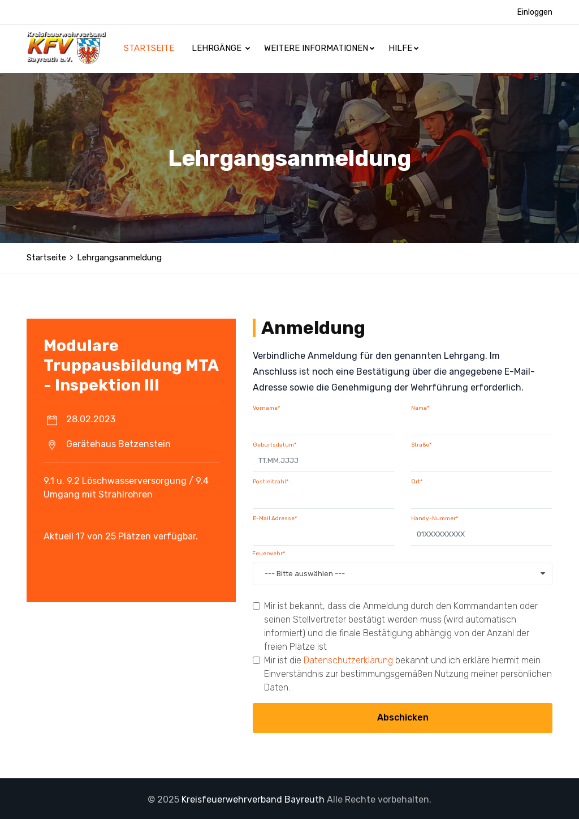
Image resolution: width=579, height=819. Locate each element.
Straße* (421, 443)
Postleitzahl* (270, 480)
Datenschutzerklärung (348, 658)
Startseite (150, 48)
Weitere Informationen (319, 48)
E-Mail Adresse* (275, 516)
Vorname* (266, 406)
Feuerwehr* (268, 551)
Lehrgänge (221, 48)
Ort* (416, 480)
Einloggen (534, 12)
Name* (420, 406)
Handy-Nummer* (434, 516)
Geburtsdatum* (274, 443)
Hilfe (403, 48)
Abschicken (403, 715)
